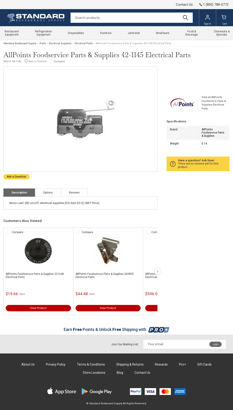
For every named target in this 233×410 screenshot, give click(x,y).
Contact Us (184, 5)
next (157, 271)
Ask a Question (16, 176)
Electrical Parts (84, 43)
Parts (43, 43)
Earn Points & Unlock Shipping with (117, 329)
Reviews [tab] (74, 192)
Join (215, 344)
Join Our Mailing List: (125, 344)
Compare (59, 61)
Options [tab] (48, 192)
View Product (38, 308)
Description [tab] (19, 192)
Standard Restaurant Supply (19, 43)
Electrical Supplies (60, 43)
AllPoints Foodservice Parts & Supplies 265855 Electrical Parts (105, 275)
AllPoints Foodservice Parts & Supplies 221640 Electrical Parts (35, 275)
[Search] (132, 18)
